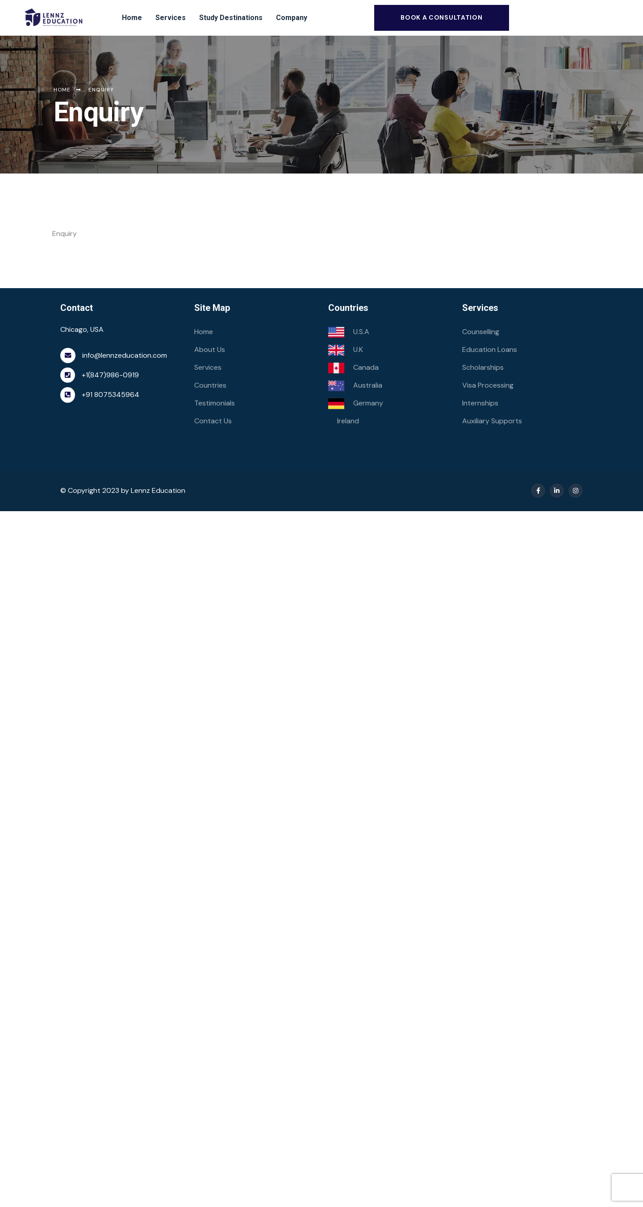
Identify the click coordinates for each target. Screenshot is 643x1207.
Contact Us (213, 421)
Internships (480, 403)
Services (207, 367)
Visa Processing (488, 385)
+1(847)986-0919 (110, 375)
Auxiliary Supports (492, 421)
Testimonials (214, 403)
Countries (210, 385)
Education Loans (489, 349)
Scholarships (483, 367)
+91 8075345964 (110, 394)
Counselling (480, 331)
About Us (209, 349)
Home (203, 331)
